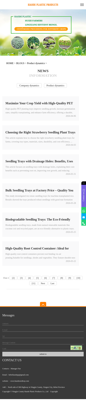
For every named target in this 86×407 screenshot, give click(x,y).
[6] (45, 278)
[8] (61, 278)
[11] (33, 283)
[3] (21, 278)
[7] (53, 278)
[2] (13, 278)
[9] (69, 278)
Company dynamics (29, 85)
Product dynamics (36, 63)
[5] (37, 278)
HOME (10, 63)
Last (52, 283)
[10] (78, 278)
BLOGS (20, 63)
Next (43, 283)
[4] (29, 278)
